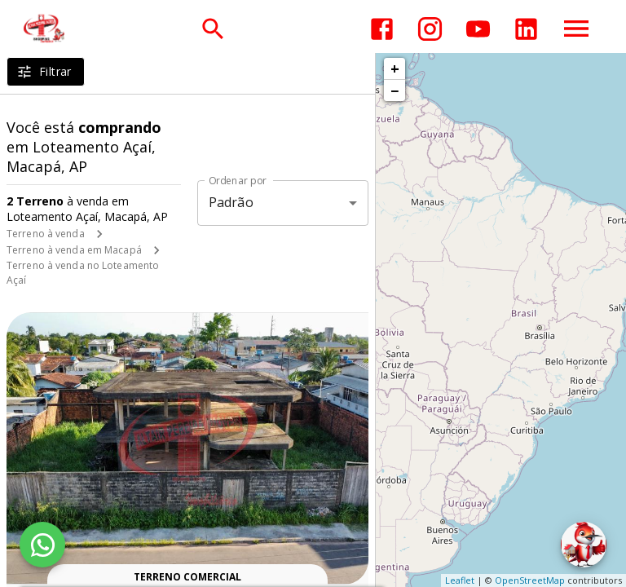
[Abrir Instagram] (430, 29)
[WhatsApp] (42, 544)
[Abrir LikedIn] (526, 29)
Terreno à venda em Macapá (74, 250)
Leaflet (459, 580)
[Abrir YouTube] (478, 29)
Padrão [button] (231, 202)
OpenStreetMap (530, 580)
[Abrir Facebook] (382, 29)
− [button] (394, 90)
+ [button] (394, 68)
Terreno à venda (46, 234)
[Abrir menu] (576, 28)
